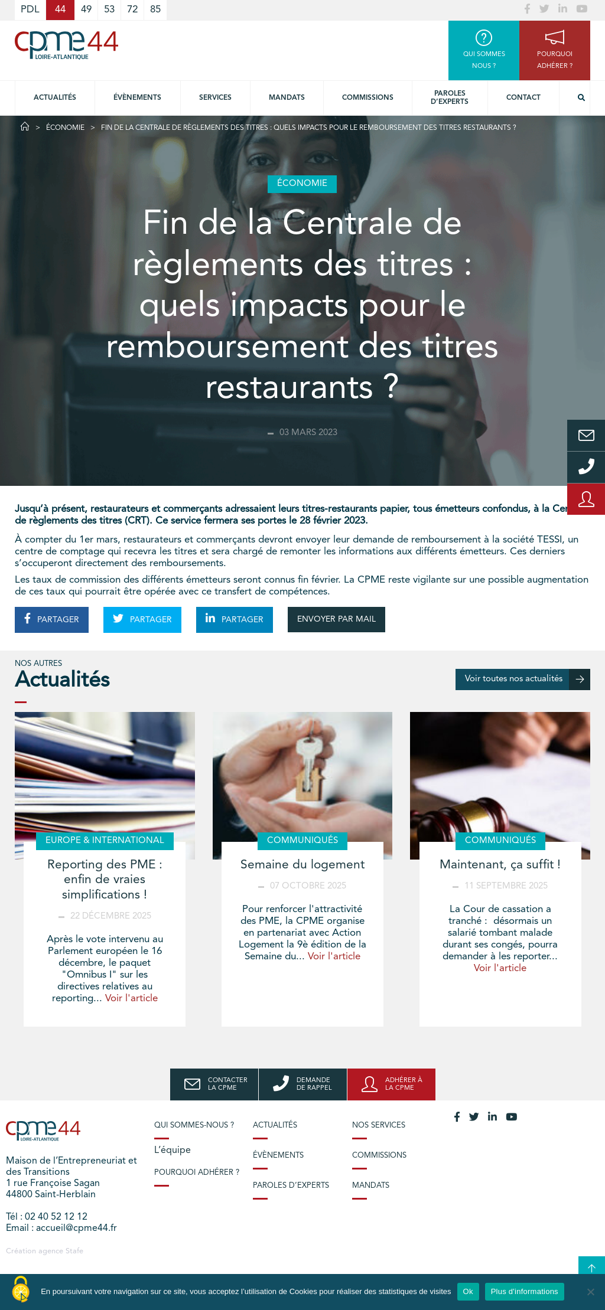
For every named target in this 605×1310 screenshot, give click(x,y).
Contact (523, 98)
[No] (590, 1292)
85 (155, 10)
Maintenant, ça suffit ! (500, 865)
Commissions (367, 98)
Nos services (378, 1125)
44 (60, 10)
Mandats (287, 98)
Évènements (137, 98)
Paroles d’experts (450, 98)
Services (215, 98)
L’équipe (172, 1150)
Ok (468, 1291)
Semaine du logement (302, 865)
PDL (30, 10)
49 (86, 10)
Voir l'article (131, 999)
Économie (65, 128)
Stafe (74, 1251)
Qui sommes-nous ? (194, 1125)
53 (109, 10)
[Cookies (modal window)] (20, 1290)
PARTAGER (51, 618)
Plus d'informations (524, 1291)
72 (132, 10)
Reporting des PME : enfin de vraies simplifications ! (104, 880)
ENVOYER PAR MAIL (336, 619)
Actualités (55, 98)
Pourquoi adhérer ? (196, 1173)
